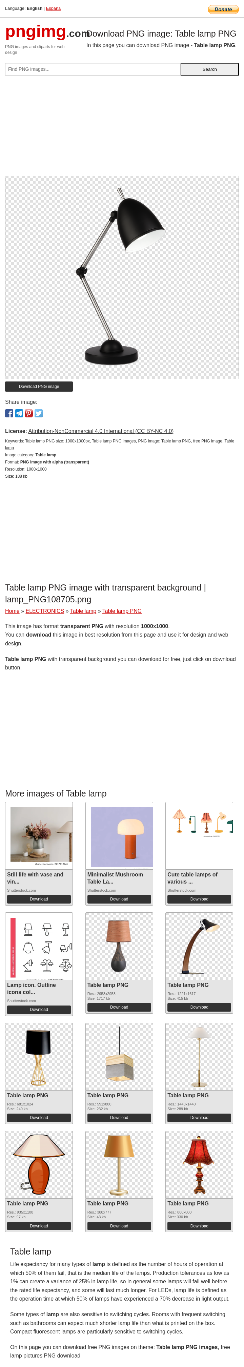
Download (39, 899)
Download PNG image (39, 386)
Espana (53, 8)
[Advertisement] (122, 128)
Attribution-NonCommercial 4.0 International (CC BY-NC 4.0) (101, 431)
